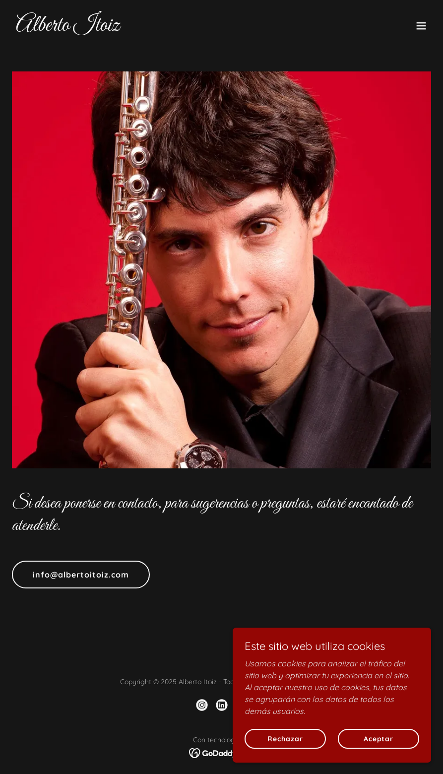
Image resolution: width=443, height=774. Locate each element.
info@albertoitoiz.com (81, 575)
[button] (421, 26)
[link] (68, 28)
